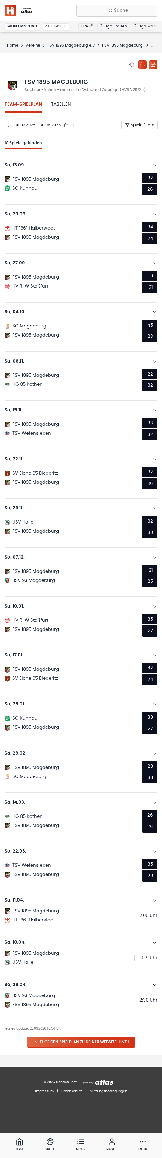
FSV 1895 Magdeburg (123, 45)
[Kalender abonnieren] (153, 64)
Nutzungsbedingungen (108, 1091)
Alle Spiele (55, 26)
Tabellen (61, 104)
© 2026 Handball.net (60, 1082)
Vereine (33, 45)
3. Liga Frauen (113, 26)
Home (12, 45)
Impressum (44, 1091)
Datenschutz (71, 1091)
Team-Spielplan (23, 104)
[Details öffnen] (155, 165)
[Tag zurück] (8, 125)
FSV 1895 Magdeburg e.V (71, 45)
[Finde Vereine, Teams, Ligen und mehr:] (116, 11)
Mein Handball (22, 26)
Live (87, 26)
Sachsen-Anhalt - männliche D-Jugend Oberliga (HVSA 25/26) (85, 90)
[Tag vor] (74, 125)
